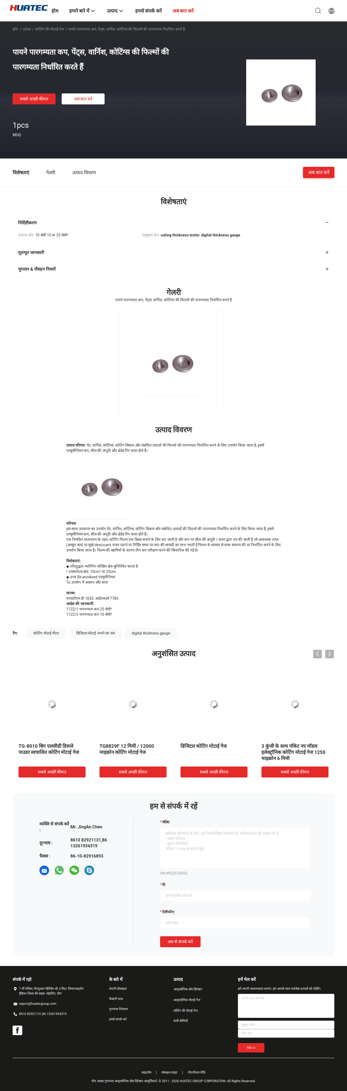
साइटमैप (147, 1072)
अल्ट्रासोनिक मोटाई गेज (186, 1000)
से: (164, 884)
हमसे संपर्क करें (118, 1019)
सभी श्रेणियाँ (180, 1021)
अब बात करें (83, 98)
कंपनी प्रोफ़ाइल (118, 989)
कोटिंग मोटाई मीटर (46, 633)
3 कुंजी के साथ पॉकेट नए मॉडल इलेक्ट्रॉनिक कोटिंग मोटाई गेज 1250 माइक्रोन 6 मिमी (293, 752)
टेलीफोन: (168, 912)
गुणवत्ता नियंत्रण (118, 1009)
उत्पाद (27, 29)
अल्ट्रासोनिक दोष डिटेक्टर (187, 989)
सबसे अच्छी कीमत (34, 98)
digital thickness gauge (151, 633)
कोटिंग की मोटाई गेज (49, 29)
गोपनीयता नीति (197, 1072)
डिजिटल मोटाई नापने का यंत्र (95, 633)
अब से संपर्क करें (180, 941)
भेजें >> (251, 1048)
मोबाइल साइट (169, 1072)
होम (15, 29)
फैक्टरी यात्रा (116, 999)
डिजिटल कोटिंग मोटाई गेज (203, 746)
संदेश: (166, 822)
